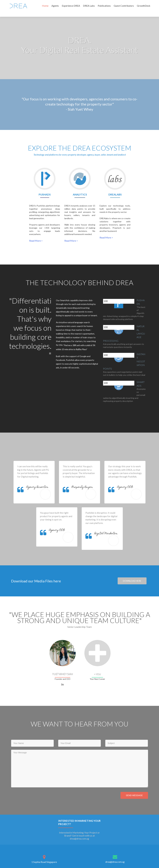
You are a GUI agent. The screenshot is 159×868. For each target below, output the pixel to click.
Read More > (36, 240)
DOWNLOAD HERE (132, 581)
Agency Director (37, 487)
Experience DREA (71, 5)
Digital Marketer (105, 533)
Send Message (134, 795)
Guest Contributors (124, 5)
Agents (55, 5)
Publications (104, 5)
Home (45, 5)
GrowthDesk (143, 5)
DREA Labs (89, 5)
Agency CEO (125, 487)
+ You (97, 674)
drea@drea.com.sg (115, 861)
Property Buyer (82, 487)
